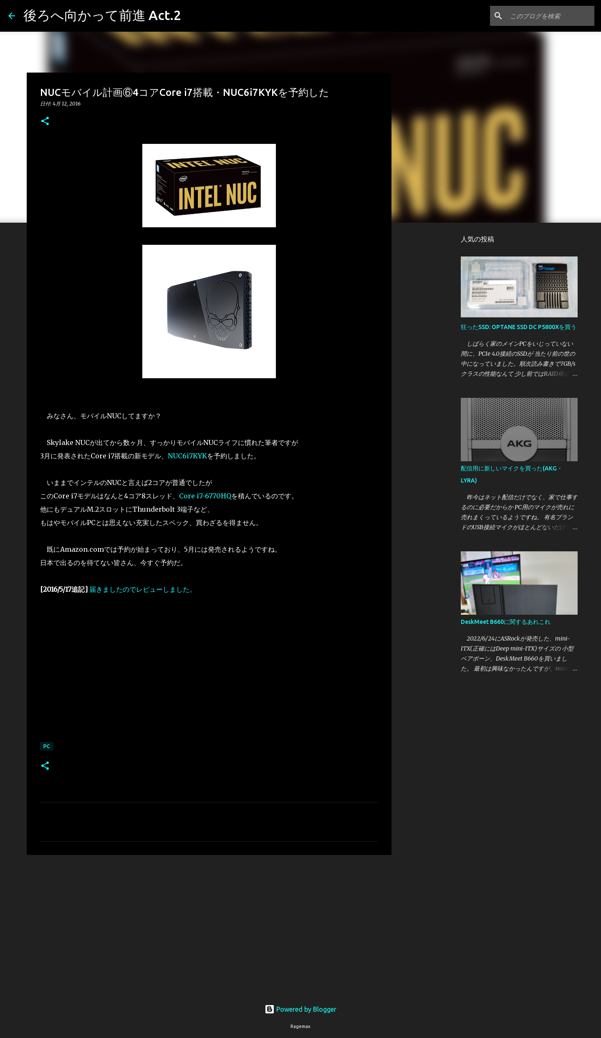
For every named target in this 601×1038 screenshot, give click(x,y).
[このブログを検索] (550, 16)
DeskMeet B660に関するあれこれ (505, 621)
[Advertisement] (209, 925)
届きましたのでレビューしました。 (142, 589)
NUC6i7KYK (187, 456)
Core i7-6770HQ (205, 496)
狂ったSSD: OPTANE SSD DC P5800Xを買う (518, 327)
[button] (45, 121)
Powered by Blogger (300, 1009)
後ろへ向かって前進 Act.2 (102, 15)
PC (46, 746)
